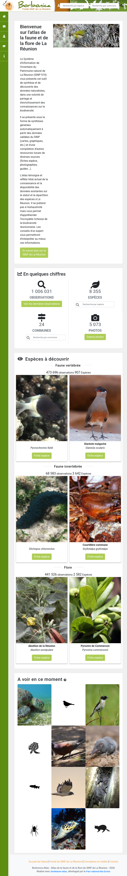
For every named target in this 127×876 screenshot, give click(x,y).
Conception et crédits (97, 861)
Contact (116, 861)
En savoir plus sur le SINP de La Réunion (34, 252)
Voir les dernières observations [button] (41, 303)
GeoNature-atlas (58, 871)
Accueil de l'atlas (36, 861)
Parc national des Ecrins (98, 871)
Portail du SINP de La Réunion (65, 861)
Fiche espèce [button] (41, 455)
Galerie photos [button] (95, 336)
